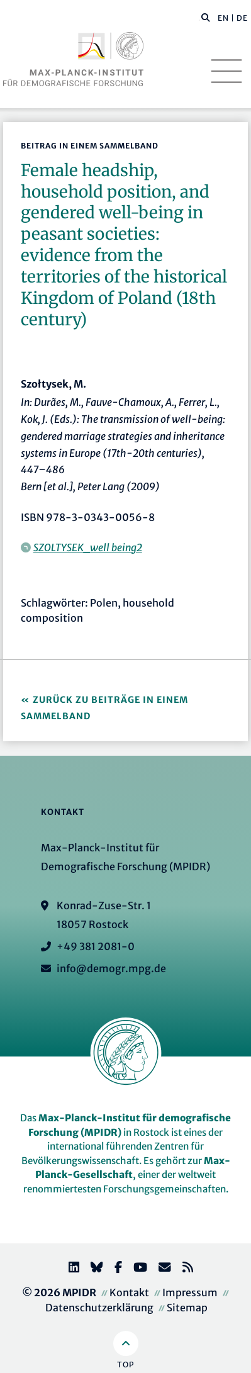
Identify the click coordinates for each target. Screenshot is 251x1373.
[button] (205, 17)
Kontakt (129, 1292)
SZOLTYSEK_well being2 (87, 547)
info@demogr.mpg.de (111, 968)
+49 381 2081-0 (96, 946)
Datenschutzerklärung (99, 1307)
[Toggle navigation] (226, 71)
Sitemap (187, 1307)
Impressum (190, 1292)
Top (125, 1364)
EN (223, 18)
